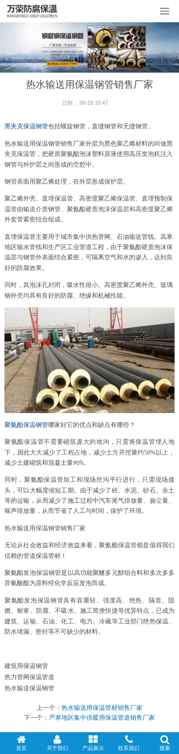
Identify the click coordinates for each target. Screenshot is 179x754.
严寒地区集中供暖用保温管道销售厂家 (102, 717)
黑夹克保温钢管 (26, 126)
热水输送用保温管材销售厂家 (101, 707)
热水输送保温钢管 (29, 688)
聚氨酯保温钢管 (26, 425)
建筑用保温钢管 (26, 665)
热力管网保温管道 (29, 676)
